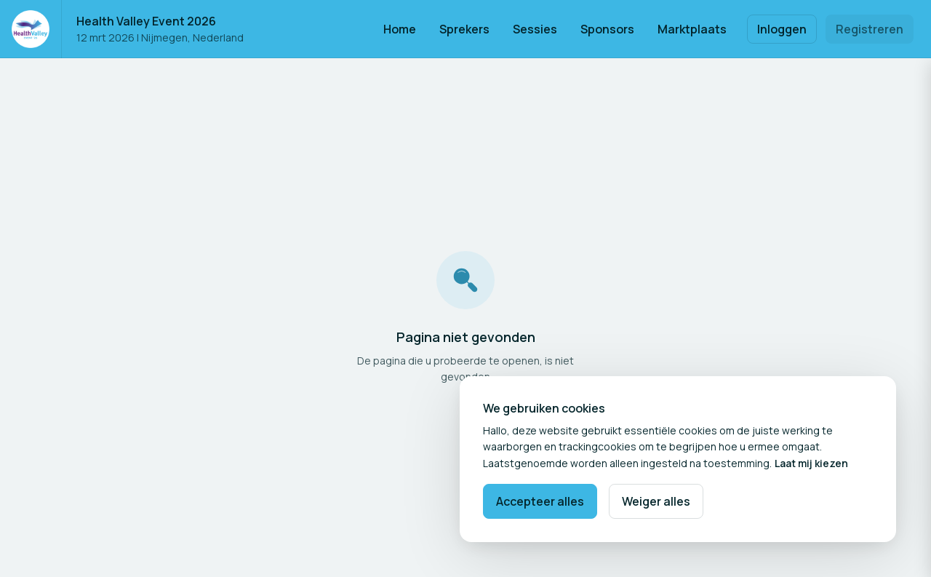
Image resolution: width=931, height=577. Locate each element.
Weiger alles (656, 501)
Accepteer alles (540, 501)
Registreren (869, 29)
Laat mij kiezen (811, 463)
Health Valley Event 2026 (146, 21)
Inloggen (782, 29)
